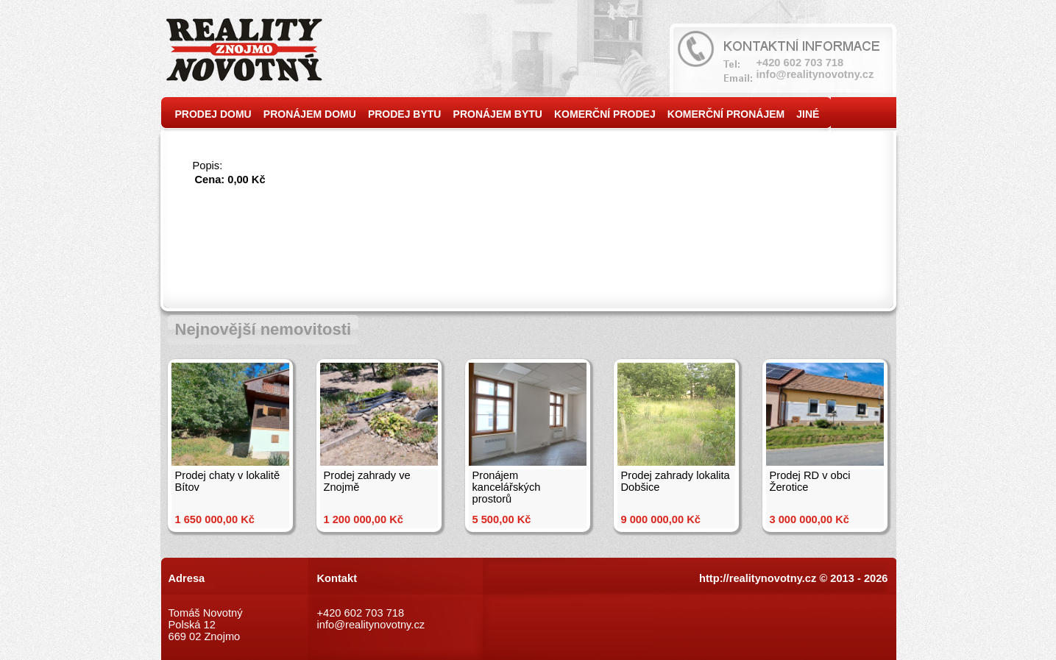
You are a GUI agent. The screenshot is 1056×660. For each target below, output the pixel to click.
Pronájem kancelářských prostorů (506, 487)
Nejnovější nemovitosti (263, 329)
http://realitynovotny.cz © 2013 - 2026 (793, 578)
